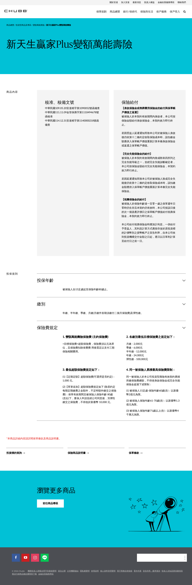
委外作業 (137, 571)
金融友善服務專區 (166, 2)
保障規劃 (101, 11)
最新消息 (137, 2)
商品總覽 (115, 11)
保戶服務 (161, 11)
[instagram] (35, 558)
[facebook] (16, 558)
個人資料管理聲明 (108, 571)
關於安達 (114, 2)
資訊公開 (62, 571)
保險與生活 (146, 11)
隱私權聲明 (85, 571)
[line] (45, 558)
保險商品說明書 (77, 453)
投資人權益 (149, 2)
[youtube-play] (25, 558)
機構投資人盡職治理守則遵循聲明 (42, 571)
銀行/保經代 (130, 11)
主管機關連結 (73, 571)
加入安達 (125, 2)
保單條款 (134, 453)
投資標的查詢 (14, 453)
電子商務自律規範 (124, 571)
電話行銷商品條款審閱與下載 (24, 574)
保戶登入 (175, 11)
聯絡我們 (182, 2)
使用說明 (95, 571)
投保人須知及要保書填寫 (172, 571)
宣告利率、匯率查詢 (151, 571)
